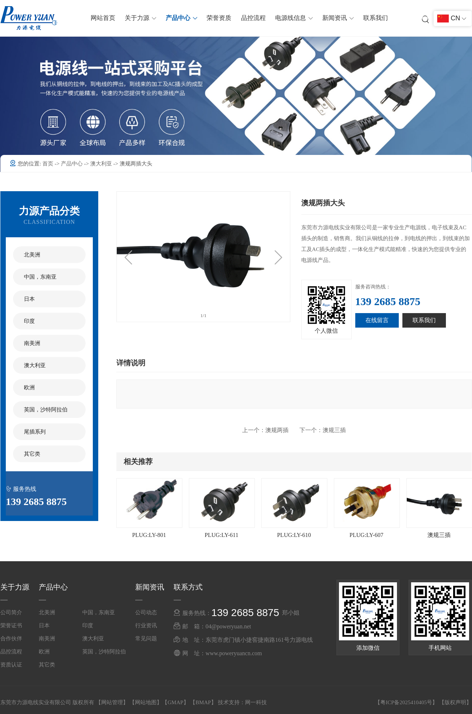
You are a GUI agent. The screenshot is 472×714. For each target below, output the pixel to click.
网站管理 (112, 702)
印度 (29, 321)
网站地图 (146, 702)
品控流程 (253, 18)
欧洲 (29, 387)
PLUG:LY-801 (149, 535)
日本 (29, 299)
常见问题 (146, 638)
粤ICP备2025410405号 (406, 702)
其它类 (32, 454)
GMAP (175, 702)
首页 (48, 164)
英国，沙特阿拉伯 (45, 410)
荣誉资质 (219, 18)
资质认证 (11, 665)
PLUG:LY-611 (222, 535)
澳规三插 (322, 430)
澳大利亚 (101, 164)
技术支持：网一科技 (242, 702)
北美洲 (32, 255)
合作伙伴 (11, 638)
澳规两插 (265, 430)
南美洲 (32, 343)
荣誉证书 (11, 625)
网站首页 (103, 18)
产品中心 (72, 164)
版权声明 (455, 702)
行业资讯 (146, 625)
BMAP (203, 702)
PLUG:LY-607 (366, 535)
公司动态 (146, 612)
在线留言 (377, 320)
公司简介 (11, 612)
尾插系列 (35, 432)
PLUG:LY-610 (294, 535)
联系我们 (375, 18)
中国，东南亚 (40, 277)
